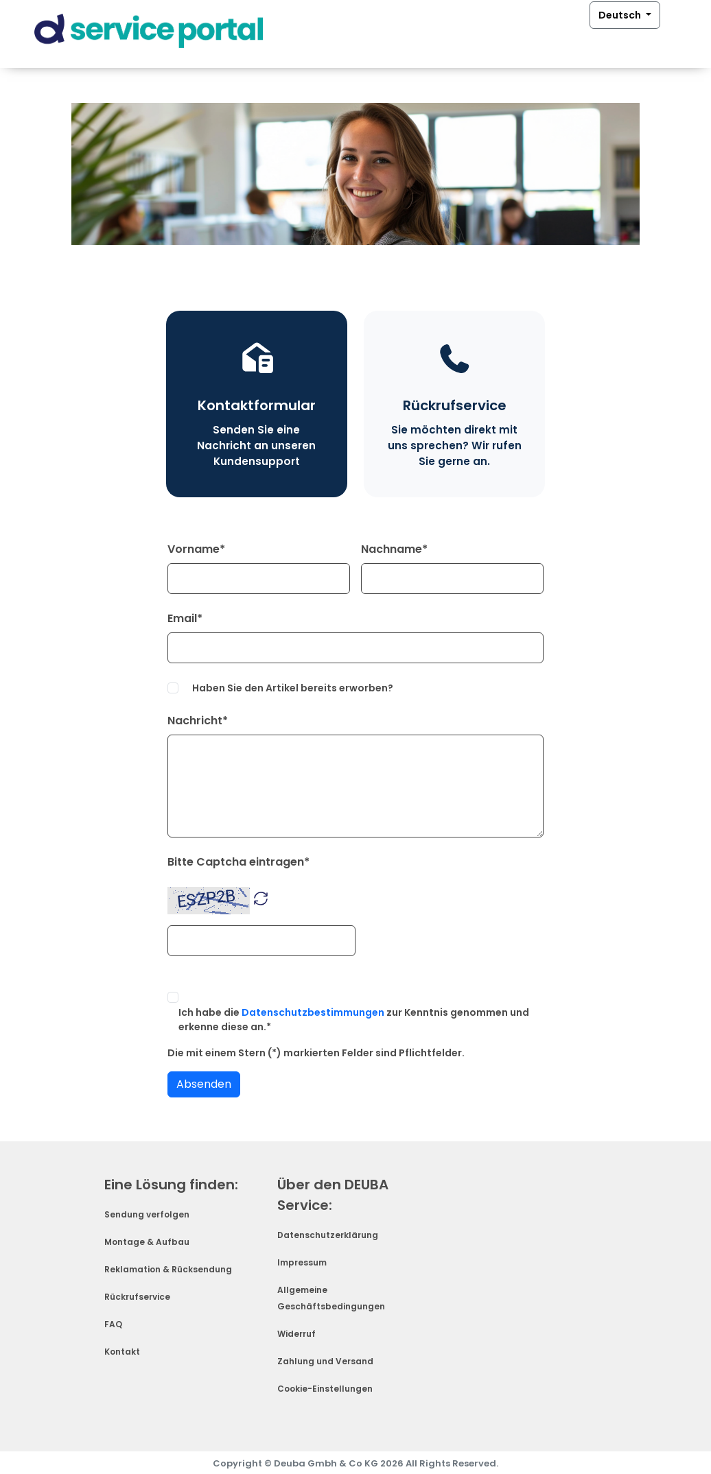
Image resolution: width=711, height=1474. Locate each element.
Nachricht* (197, 720)
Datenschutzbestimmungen (313, 1012)
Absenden (203, 1084)
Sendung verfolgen (146, 1214)
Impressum (302, 1262)
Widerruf (296, 1334)
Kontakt (122, 1351)
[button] (261, 897)
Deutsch (620, 16)
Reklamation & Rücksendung (168, 1269)
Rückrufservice (137, 1297)
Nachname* (394, 549)
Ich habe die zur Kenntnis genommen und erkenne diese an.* (353, 1020)
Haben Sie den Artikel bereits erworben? (292, 688)
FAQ (113, 1324)
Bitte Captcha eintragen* (238, 862)
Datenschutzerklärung (327, 1235)
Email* (184, 618)
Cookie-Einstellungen (325, 1388)
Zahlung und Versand (325, 1361)
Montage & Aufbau (146, 1242)
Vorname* (196, 549)
